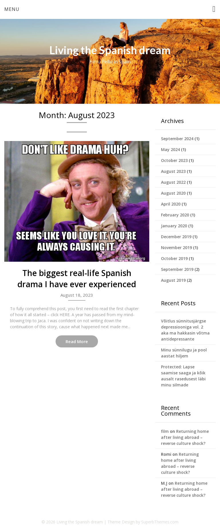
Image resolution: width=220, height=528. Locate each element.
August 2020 (173, 193)
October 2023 (174, 160)
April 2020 (170, 204)
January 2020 (174, 225)
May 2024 (170, 149)
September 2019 (177, 269)
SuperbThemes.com (159, 522)
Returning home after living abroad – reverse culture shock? (185, 437)
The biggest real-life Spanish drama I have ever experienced (76, 278)
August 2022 (173, 182)
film (165, 431)
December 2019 (176, 236)
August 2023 (173, 171)
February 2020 (175, 215)
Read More (77, 341)
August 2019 (173, 280)
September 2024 (177, 138)
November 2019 (176, 247)
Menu (11, 9)
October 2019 (174, 258)
